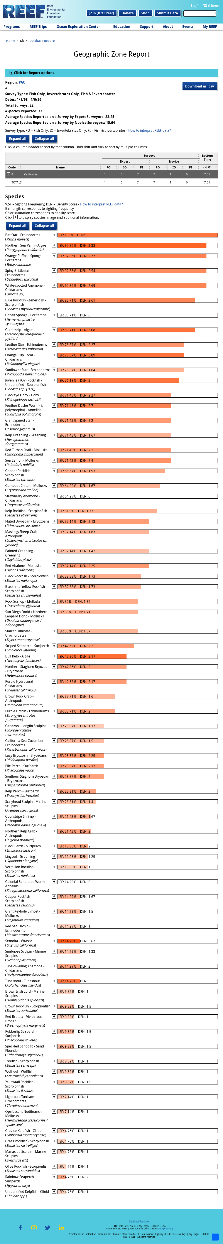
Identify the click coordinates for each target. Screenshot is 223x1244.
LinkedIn (61, 1230)
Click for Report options (33, 72)
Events (188, 26)
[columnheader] (151, 155)
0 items (214, 5)
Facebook (20, 1230)
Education (121, 26)
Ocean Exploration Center (78, 26)
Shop (145, 13)
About (168, 26)
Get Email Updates (139, 1221)
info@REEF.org (165, 1228)
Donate (128, 13)
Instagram (34, 1230)
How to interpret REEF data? (149, 130)
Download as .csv (199, 86)
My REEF (210, 26)
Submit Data (167, 13)
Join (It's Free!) (101, 13)
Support (147, 26)
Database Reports (42, 40)
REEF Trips (38, 26)
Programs (11, 26)
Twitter (48, 1230)
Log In (195, 5)
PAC (22, 82)
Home (10, 40)
